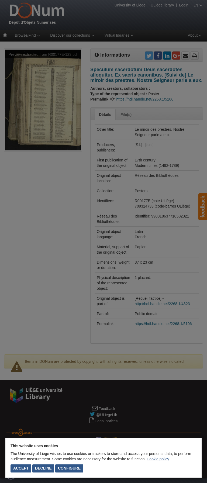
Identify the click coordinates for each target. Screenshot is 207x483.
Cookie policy (158, 459)
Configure (69, 468)
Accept (21, 468)
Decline (43, 468)
